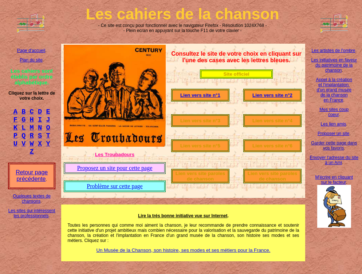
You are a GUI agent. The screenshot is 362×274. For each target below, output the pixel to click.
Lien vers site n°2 (272, 95)
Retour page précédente (32, 182)
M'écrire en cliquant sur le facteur (334, 180)
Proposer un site (333, 133)
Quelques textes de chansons (31, 205)
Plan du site (31, 60)
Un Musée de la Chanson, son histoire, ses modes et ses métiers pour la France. (183, 250)
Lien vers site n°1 (200, 95)
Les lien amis (333, 124)
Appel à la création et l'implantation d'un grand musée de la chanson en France (334, 90)
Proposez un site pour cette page (115, 168)
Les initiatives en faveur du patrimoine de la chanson (334, 65)
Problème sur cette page (114, 186)
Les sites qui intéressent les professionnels (31, 220)
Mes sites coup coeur (334, 112)
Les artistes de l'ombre (333, 50)
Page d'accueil (31, 50)
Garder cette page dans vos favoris (334, 145)
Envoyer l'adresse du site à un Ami (334, 160)
